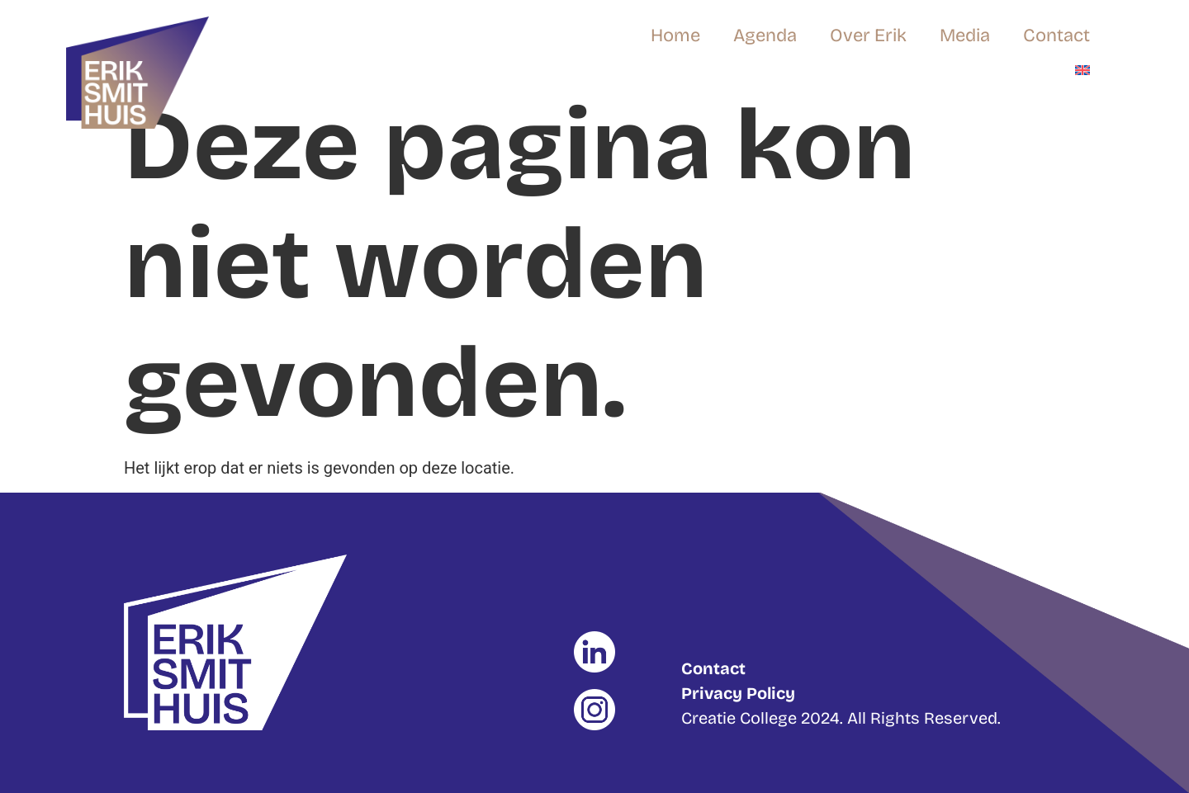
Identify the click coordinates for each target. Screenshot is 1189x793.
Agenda (765, 35)
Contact (1056, 35)
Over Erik (868, 35)
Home (675, 35)
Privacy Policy (738, 693)
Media (965, 35)
